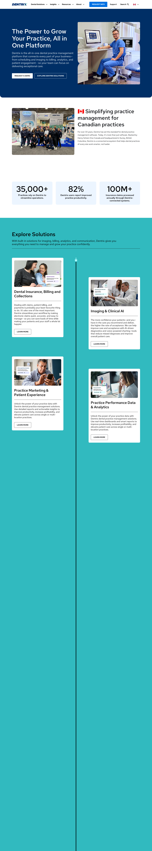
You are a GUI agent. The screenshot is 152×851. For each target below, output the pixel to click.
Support (113, 4)
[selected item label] (136, 4)
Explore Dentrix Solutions (50, 76)
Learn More (22, 332)
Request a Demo (22, 76)
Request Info (98, 4)
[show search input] (124, 5)
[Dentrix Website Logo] (19, 4)
